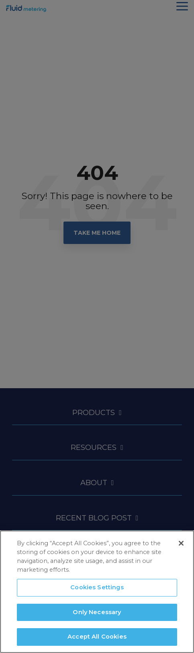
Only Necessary (97, 612)
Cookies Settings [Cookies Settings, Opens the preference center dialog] (96, 587)
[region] (97, 591)
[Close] (181, 543)
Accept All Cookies (97, 636)
